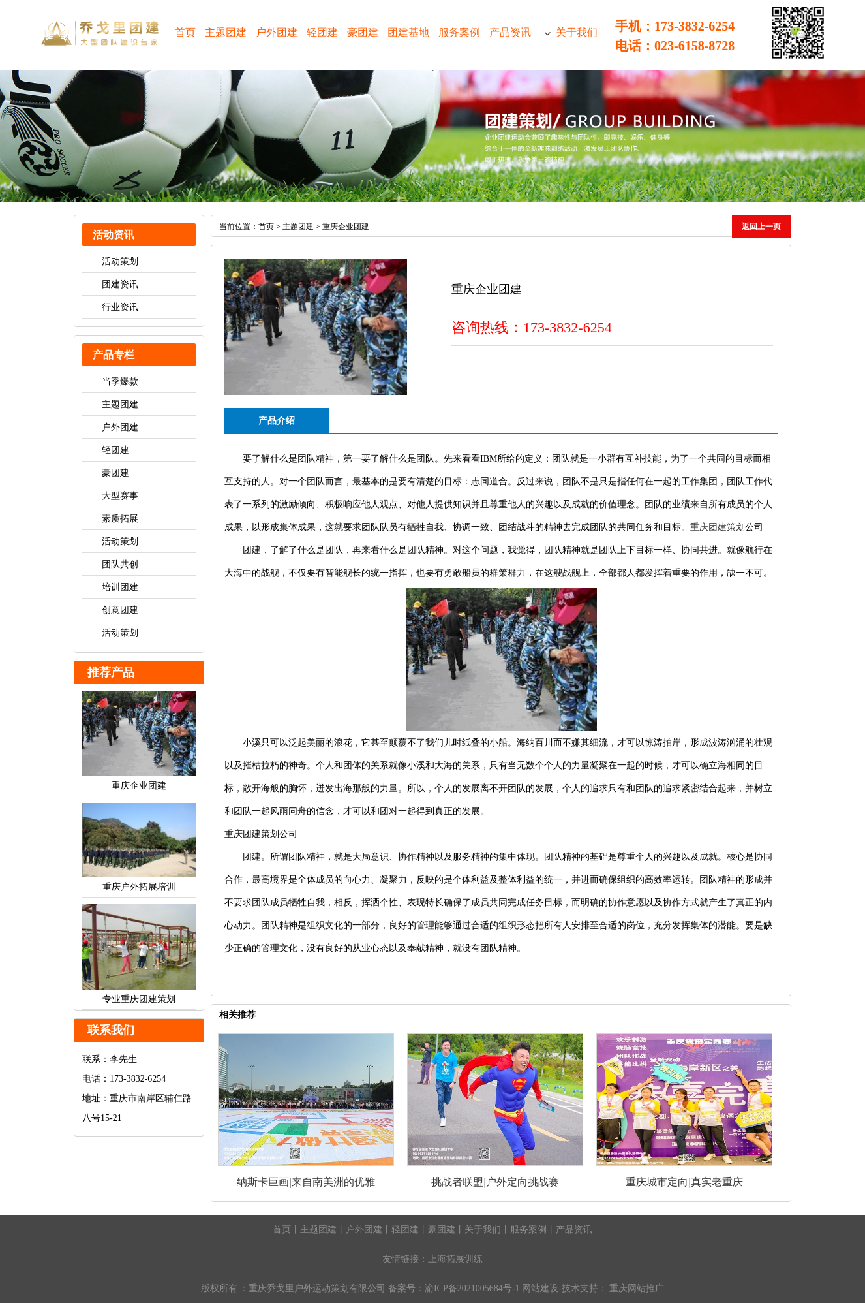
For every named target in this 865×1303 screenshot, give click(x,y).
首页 (266, 226)
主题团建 (120, 404)
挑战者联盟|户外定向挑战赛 (494, 1181)
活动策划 (120, 261)
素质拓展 (120, 519)
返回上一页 (761, 226)
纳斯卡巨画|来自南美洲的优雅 (305, 1181)
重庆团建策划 (717, 527)
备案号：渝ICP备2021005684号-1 (453, 1288)
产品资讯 (574, 1229)
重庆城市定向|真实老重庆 (684, 1181)
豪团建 (115, 473)
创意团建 (120, 610)
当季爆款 (120, 381)
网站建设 (540, 1288)
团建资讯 (120, 284)
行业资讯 (120, 307)
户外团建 (120, 427)
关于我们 (482, 1229)
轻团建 (115, 450)
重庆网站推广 (636, 1288)
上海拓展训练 (455, 1259)
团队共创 (120, 564)
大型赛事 (120, 496)
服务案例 (528, 1229)
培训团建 (120, 587)
